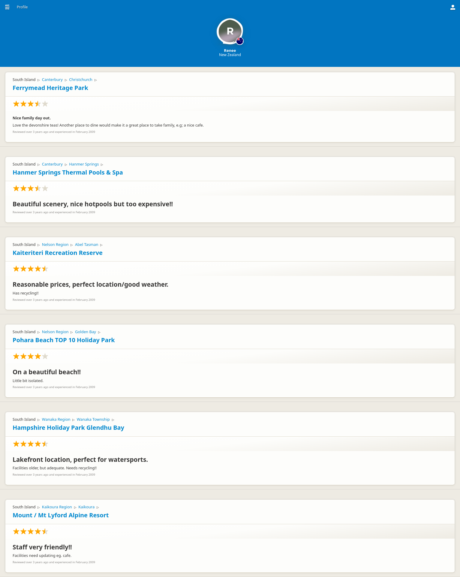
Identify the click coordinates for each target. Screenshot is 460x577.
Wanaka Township (93, 419)
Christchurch (80, 79)
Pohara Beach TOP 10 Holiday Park (64, 340)
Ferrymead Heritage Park (50, 88)
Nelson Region (55, 244)
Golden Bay (85, 331)
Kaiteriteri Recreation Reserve (58, 253)
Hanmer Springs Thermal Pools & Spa (68, 172)
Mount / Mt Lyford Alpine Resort (61, 515)
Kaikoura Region (57, 507)
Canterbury (52, 79)
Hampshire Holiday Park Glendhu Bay (68, 427)
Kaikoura (86, 507)
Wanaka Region (56, 419)
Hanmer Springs (84, 164)
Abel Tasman (86, 244)
